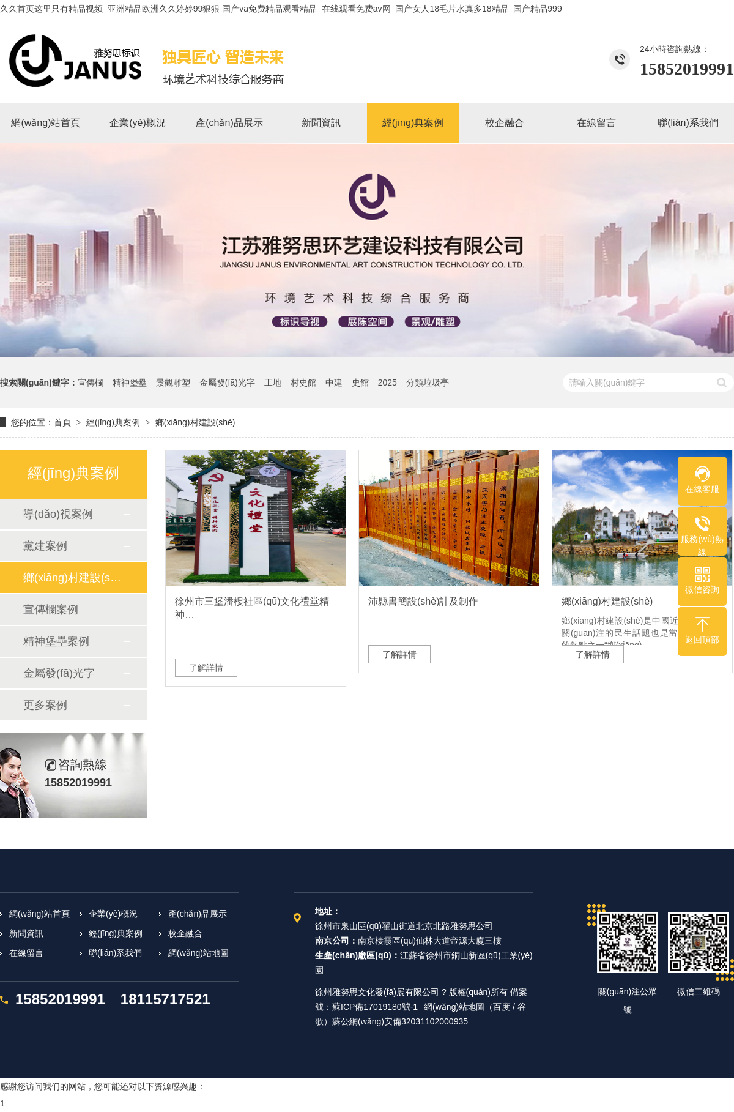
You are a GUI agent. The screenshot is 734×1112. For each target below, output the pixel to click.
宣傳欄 (90, 382)
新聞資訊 (26, 933)
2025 (387, 382)
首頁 (62, 422)
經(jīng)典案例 (113, 422)
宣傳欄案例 (50, 609)
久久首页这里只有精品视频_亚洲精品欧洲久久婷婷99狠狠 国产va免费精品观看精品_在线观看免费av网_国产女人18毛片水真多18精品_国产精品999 (281, 8)
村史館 (303, 382)
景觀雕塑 (173, 382)
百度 (501, 1007)
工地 (272, 382)
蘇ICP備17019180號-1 (375, 1007)
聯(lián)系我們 (115, 953)
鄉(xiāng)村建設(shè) (195, 422)
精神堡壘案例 (56, 641)
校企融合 (185, 933)
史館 (360, 382)
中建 (334, 382)
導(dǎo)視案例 (58, 514)
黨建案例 (45, 546)
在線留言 (26, 953)
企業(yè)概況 (113, 914)
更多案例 (45, 705)
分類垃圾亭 (427, 382)
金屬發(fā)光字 (227, 382)
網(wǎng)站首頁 (39, 914)
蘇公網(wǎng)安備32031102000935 (400, 1021)
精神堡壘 (130, 382)
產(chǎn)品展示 (197, 914)
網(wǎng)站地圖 (198, 953)
